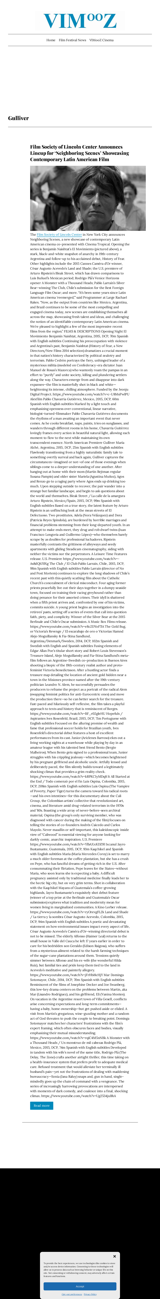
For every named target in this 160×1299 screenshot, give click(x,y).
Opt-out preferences (72, 1294)
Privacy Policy (90, 1294)
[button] (114, 1256)
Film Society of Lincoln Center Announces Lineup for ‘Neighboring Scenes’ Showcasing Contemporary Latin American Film (79, 153)
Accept (80, 1286)
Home (50, 40)
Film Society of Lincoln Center (59, 234)
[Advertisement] (80, 86)
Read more (42, 1105)
